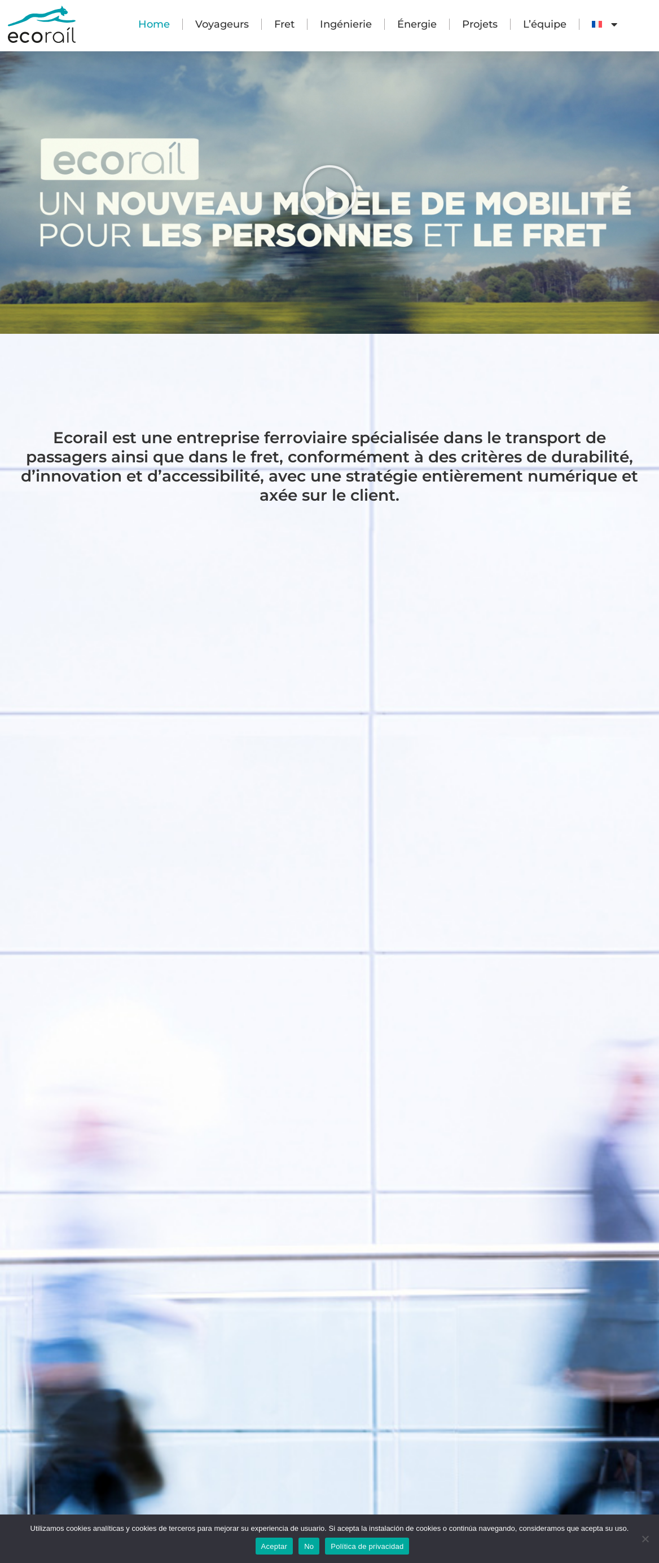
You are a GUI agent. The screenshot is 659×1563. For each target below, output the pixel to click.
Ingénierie (346, 24)
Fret (284, 24)
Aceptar (274, 1546)
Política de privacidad (367, 1546)
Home (154, 24)
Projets (480, 24)
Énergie (417, 24)
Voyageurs (222, 24)
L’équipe (544, 24)
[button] (329, 192)
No (309, 1546)
